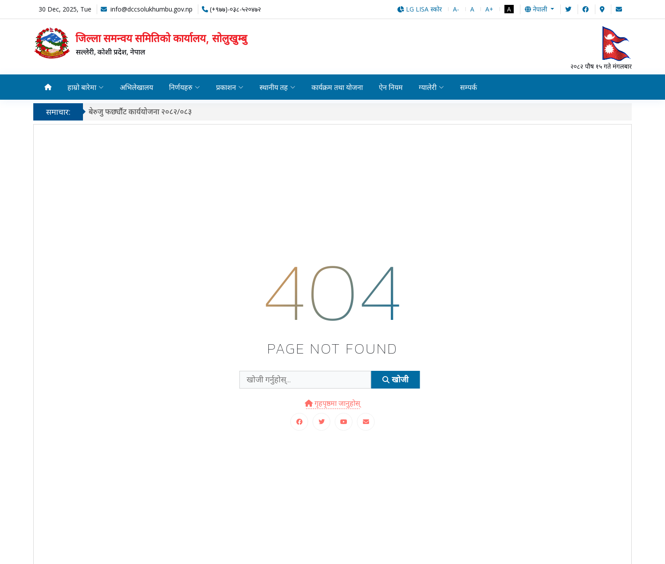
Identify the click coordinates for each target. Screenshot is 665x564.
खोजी (395, 379)
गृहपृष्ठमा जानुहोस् (332, 403)
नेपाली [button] (537, 9)
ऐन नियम (393, 87)
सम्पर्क (470, 87)
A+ (489, 9)
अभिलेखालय (136, 87)
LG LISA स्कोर (419, 9)
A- (456, 9)
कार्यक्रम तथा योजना (338, 87)
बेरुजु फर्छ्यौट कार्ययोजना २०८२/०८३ (144, 111)
